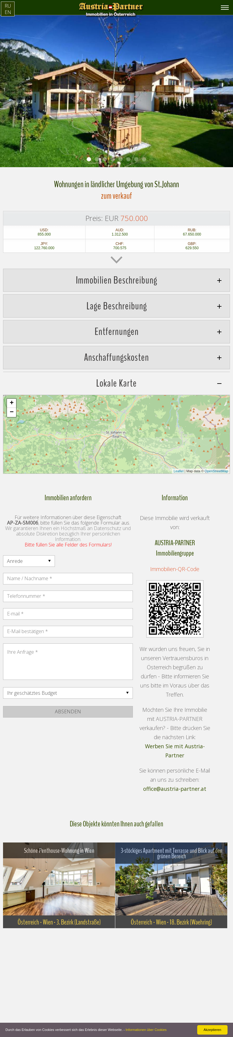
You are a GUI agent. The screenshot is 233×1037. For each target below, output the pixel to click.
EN (8, 12)
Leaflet (179, 471)
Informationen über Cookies (146, 1030)
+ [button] (12, 403)
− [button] (12, 412)
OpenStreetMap (216, 471)
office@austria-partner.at (174, 788)
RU (8, 5)
